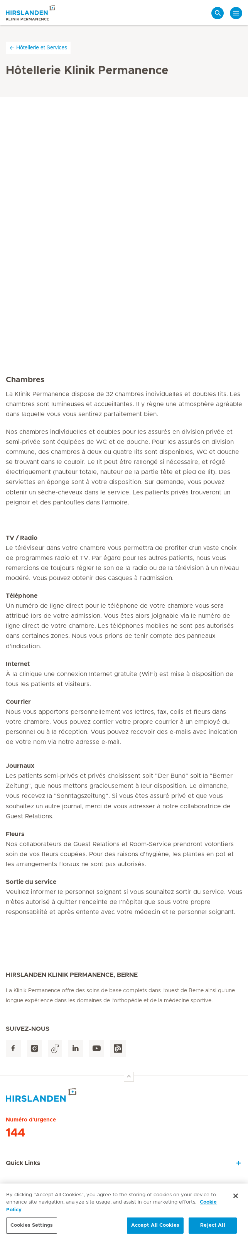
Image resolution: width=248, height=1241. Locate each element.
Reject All (212, 1226)
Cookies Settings (31, 1226)
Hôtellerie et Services (38, 47)
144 (15, 1133)
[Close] (235, 1196)
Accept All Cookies (155, 1226)
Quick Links (23, 1163)
